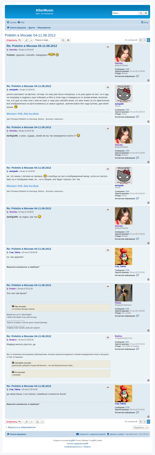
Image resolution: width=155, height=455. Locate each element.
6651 (127, 342)
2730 (127, 270)
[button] (140, 40)
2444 (127, 309)
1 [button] (144, 40)
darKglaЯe (119, 104)
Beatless (118, 336)
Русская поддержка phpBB (77, 444)
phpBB (71, 440)
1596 (127, 69)
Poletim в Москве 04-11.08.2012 (30, 35)
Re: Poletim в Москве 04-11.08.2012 (32, 46)
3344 (127, 110)
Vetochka (119, 63)
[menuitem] (20, 22)
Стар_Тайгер (120, 266)
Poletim (118, 303)
